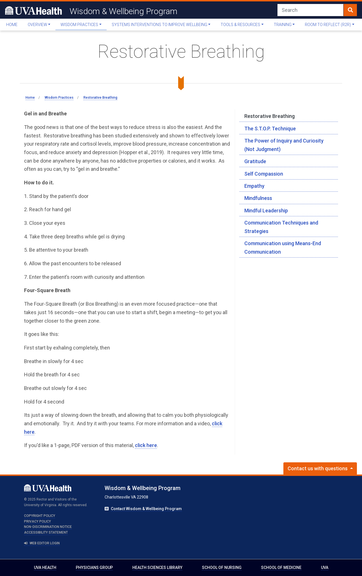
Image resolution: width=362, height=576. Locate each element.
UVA (324, 567)
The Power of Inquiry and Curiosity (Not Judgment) (284, 145)
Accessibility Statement (46, 532)
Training (283, 24)
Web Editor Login (42, 543)
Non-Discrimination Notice (48, 527)
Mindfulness (258, 198)
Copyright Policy (39, 516)
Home (12, 24)
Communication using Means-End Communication (282, 247)
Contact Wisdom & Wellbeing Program (146, 508)
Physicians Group (94, 567)
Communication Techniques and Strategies (281, 227)
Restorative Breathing (269, 116)
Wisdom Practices (79, 24)
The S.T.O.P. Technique (270, 128)
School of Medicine (281, 567)
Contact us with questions (318, 468)
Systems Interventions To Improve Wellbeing (159, 24)
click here (146, 445)
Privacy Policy (37, 521)
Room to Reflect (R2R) (328, 24)
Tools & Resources (240, 24)
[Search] (310, 10)
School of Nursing (222, 567)
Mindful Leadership (266, 210)
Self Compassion (263, 174)
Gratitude (255, 161)
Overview (37, 24)
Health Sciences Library (157, 567)
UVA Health (45, 567)
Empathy (254, 186)
